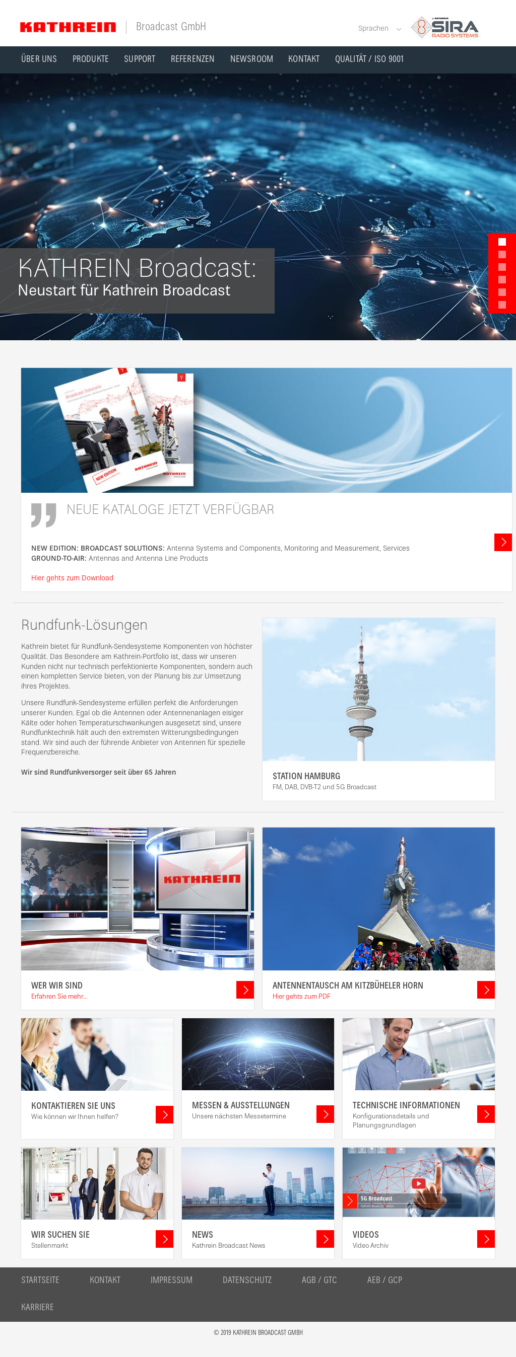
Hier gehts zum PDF (302, 997)
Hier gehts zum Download (72, 578)
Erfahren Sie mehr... (59, 997)
